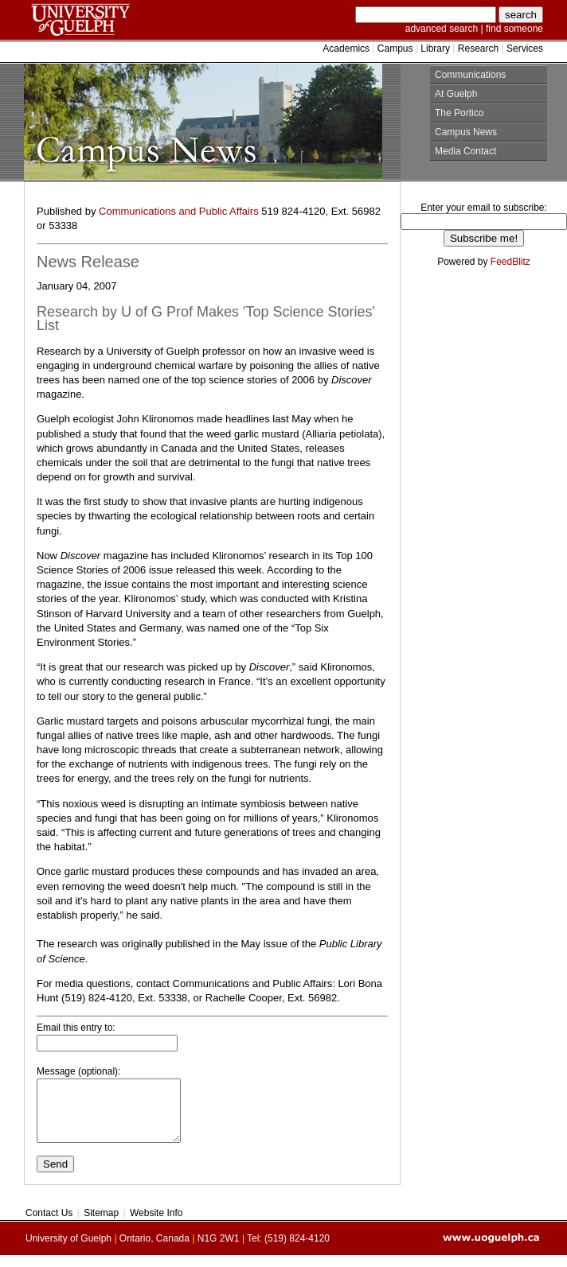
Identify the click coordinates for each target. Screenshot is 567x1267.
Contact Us (50, 1224)
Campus (395, 48)
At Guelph (456, 93)
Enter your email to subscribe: (483, 207)
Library (435, 48)
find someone (514, 28)
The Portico (459, 113)
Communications (470, 74)
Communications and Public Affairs (179, 211)
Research (478, 48)
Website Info (155, 1224)
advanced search (441, 28)
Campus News (466, 132)
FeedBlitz (510, 261)
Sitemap (101, 1224)
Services (523, 48)
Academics (347, 48)
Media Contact (465, 151)
